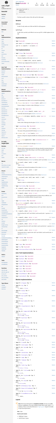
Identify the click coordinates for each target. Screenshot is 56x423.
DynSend (21, 256)
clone (19, 55)
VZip (25, 380)
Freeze (21, 261)
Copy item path (28, 3)
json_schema (21, 139)
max (19, 162)
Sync (20, 268)
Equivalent (27, 323)
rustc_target (18, 1)
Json (31, 240)
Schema (18, 141)
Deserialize (27, 75)
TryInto (26, 375)
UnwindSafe (22, 276)
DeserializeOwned (27, 388)
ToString (24, 365)
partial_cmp (21, 203)
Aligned (23, 283)
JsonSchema (22, 126)
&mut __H (41, 111)
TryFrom (26, 370)
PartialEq (22, 186)
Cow (30, 128)
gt (18, 223)
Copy (20, 244)
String (25, 98)
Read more (35, 58)
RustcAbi (22, 41)
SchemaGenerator (41, 139)
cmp (19, 157)
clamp (19, 177)
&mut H (43, 116)
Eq (20, 247)
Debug (21, 66)
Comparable (27, 311)
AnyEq (23, 290)
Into (25, 347)
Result (44, 69)
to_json (20, 240)
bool (31, 146)
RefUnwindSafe (23, 263)
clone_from (21, 60)
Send (20, 266)
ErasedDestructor (27, 393)
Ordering (41, 157)
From (22, 342)
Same (22, 357)
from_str (20, 103)
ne (18, 193)
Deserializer (23, 81)
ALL (23, 43)
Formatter (33, 69)
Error (19, 78)
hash (19, 111)
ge (18, 230)
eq (18, 188)
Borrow (23, 295)
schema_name (21, 128)
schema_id (21, 133)
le (18, 217)
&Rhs (30, 193)
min (19, 169)
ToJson (21, 237)
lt (18, 211)
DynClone (24, 317)
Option (18, 204)
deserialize (21, 77)
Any (22, 285)
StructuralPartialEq (26, 249)
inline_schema (22, 146)
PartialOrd (22, 200)
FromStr (21, 95)
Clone (21, 53)
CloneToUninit (26, 306)
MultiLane (21, 383)
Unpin (21, 271)
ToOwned (23, 360)
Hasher (26, 111)
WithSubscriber (26, 385)
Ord (20, 155)
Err (20, 98)
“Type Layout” (41, 406)
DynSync (21, 258)
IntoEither (24, 352)
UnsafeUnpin (23, 273)
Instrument (24, 345)
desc (22, 45)
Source (17, 5)
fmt (19, 69)
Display (21, 87)
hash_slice (21, 116)
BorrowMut (24, 301)
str (37, 45)
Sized (22, 120)
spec (23, 1)
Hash (20, 109)
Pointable (24, 355)
